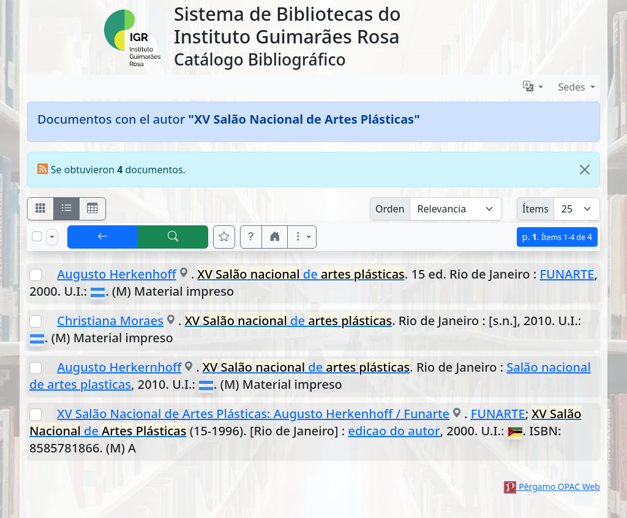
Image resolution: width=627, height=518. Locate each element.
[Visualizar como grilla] (92, 208)
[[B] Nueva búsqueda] (173, 237)
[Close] (584, 169)
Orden (390, 209)
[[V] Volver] (102, 237)
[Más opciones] (302, 237)
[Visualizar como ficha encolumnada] (66, 208)
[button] (251, 237)
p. (557, 236)
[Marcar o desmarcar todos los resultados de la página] (37, 236)
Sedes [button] (573, 87)
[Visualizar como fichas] (40, 208)
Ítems (535, 209)
